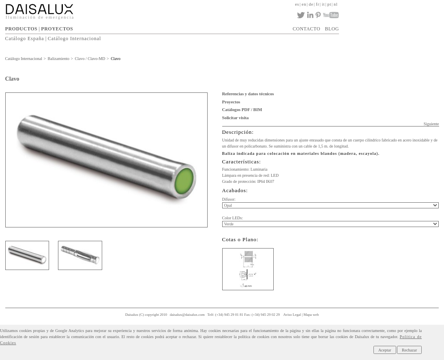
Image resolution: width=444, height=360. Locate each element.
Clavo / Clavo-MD (90, 58)
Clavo (115, 58)
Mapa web (311, 315)
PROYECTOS (57, 29)
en (304, 4)
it (323, 4)
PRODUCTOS (21, 29)
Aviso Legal (292, 315)
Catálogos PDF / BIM (242, 109)
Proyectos (231, 101)
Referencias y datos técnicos (248, 93)
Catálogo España (24, 38)
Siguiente (431, 124)
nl (336, 4)
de (311, 4)
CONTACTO (306, 29)
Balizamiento (58, 58)
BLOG (332, 29)
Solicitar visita (235, 117)
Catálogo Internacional (74, 38)
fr (318, 4)
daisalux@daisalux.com (187, 315)
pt (329, 4)
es (297, 4)
